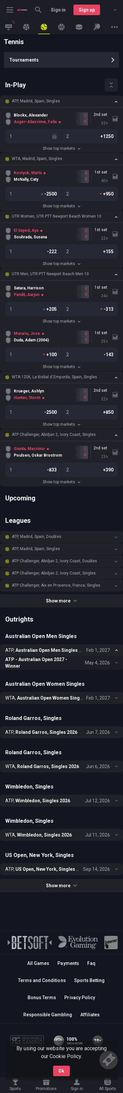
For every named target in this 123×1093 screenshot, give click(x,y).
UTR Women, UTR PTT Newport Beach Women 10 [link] (56, 216)
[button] (61, 101)
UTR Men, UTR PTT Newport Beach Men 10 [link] (50, 274)
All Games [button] (38, 963)
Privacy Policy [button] (79, 997)
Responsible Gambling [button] (47, 1014)
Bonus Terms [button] (42, 997)
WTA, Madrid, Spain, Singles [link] (37, 158)
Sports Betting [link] (89, 980)
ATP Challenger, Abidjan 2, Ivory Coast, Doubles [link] (54, 561)
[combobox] (110, 9)
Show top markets (61, 148)
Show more (61, 600)
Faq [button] (91, 963)
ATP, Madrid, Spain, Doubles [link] (36, 536)
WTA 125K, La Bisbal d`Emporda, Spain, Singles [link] (54, 377)
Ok (61, 1071)
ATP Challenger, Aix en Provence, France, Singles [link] (56, 585)
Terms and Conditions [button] (42, 980)
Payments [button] (68, 963)
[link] (22, 9)
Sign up (87, 10)
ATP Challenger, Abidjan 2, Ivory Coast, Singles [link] (54, 434)
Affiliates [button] (90, 1014)
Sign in (58, 10)
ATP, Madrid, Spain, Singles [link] (36, 101)
